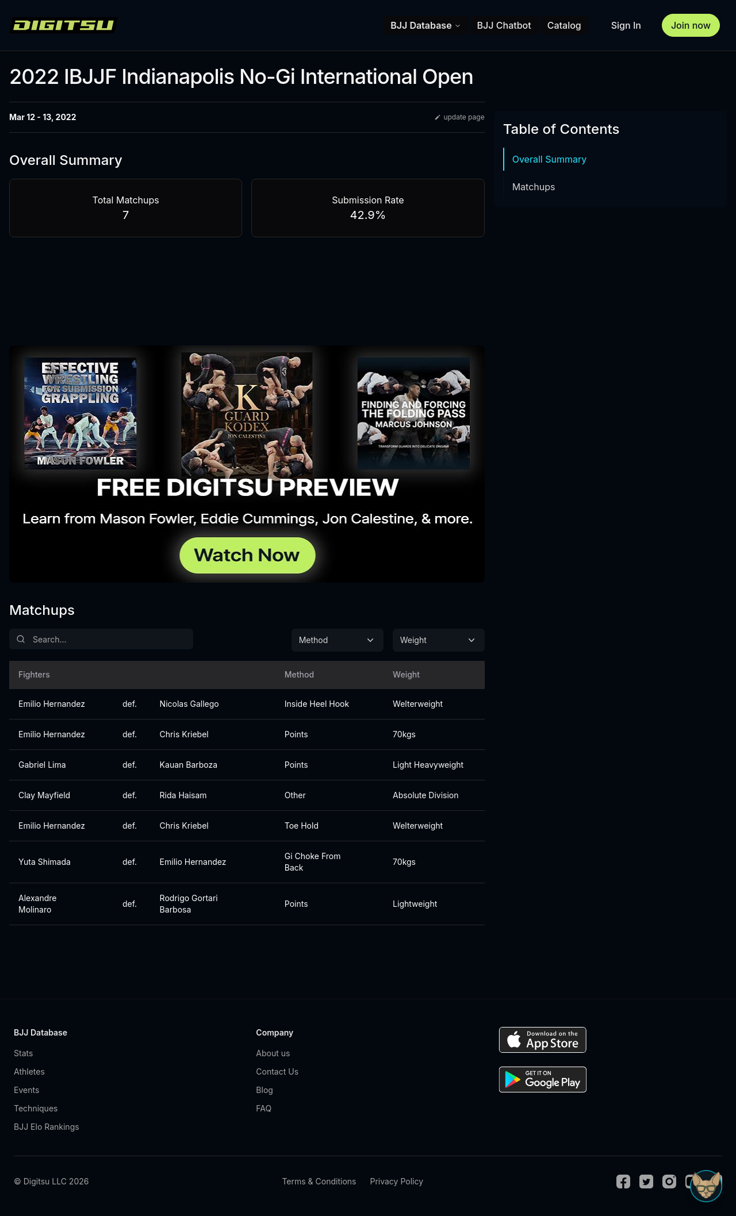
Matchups (533, 187)
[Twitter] (646, 1181)
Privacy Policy (396, 1181)
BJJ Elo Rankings (46, 1127)
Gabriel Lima (42, 764)
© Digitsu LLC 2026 (51, 1181)
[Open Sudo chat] (706, 1186)
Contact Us (277, 1071)
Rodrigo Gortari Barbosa (189, 903)
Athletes (29, 1071)
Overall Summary (549, 159)
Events (26, 1090)
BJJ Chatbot (504, 25)
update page (459, 117)
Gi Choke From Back (313, 861)
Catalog (564, 25)
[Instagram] (669, 1181)
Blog (264, 1090)
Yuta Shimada (44, 862)
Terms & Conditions (319, 1181)
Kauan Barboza (188, 764)
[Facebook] (623, 1181)
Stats (23, 1053)
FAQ (263, 1108)
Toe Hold (302, 825)
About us (273, 1053)
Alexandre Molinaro (37, 903)
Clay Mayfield (44, 795)
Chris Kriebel (184, 734)
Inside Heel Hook (317, 704)
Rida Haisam (183, 795)
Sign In (626, 25)
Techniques (35, 1108)
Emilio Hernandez (51, 704)
